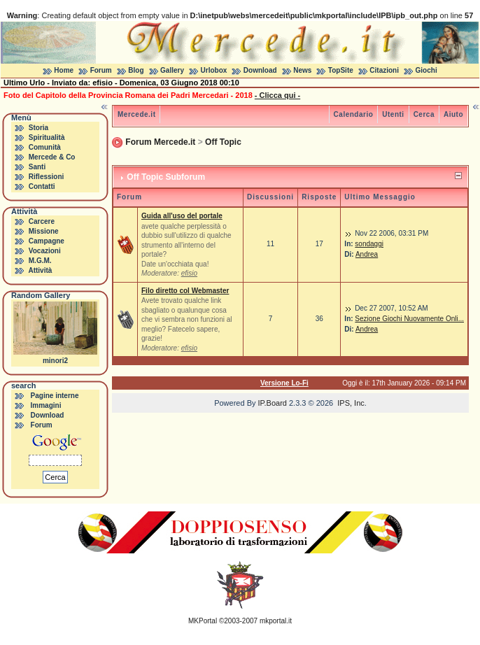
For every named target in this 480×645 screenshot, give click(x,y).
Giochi (426, 70)
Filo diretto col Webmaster (185, 291)
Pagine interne (55, 395)
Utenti (393, 114)
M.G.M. (40, 260)
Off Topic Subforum (166, 177)
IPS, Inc (351, 403)
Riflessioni (46, 176)
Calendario (354, 114)
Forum (101, 70)
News (302, 70)
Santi (37, 167)
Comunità (45, 147)
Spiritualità (47, 137)
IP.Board (272, 403)
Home (63, 70)
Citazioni (384, 70)
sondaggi (369, 244)
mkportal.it (276, 621)
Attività (40, 270)
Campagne (46, 241)
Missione (44, 231)
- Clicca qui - (277, 95)
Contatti (42, 186)
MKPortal (202, 621)
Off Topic (223, 142)
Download (260, 70)
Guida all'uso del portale (182, 216)
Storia (38, 128)
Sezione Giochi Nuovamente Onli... (409, 318)
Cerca (424, 114)
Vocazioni (45, 251)
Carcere (42, 221)
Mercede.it (136, 114)
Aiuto (453, 114)
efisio (189, 273)
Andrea (366, 254)
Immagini (46, 405)
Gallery (172, 70)
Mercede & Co (52, 157)
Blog (135, 70)
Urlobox (214, 70)
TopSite (340, 70)
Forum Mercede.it (160, 142)
